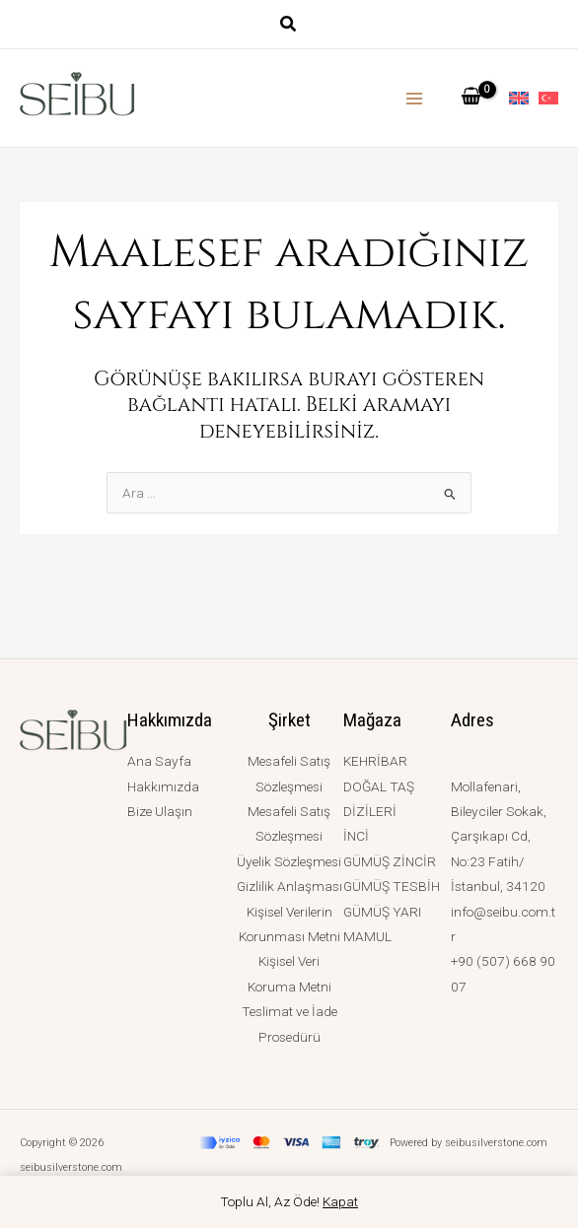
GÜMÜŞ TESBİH (391, 886)
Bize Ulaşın (159, 811)
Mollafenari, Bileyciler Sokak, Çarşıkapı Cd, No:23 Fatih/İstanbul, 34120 (498, 837)
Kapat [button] (340, 1201)
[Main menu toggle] (415, 98)
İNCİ (356, 836)
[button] (289, 26)
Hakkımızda (163, 786)
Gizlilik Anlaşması (289, 886)
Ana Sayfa (159, 761)
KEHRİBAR (375, 761)
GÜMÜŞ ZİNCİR (389, 861)
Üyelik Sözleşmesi (289, 861)
